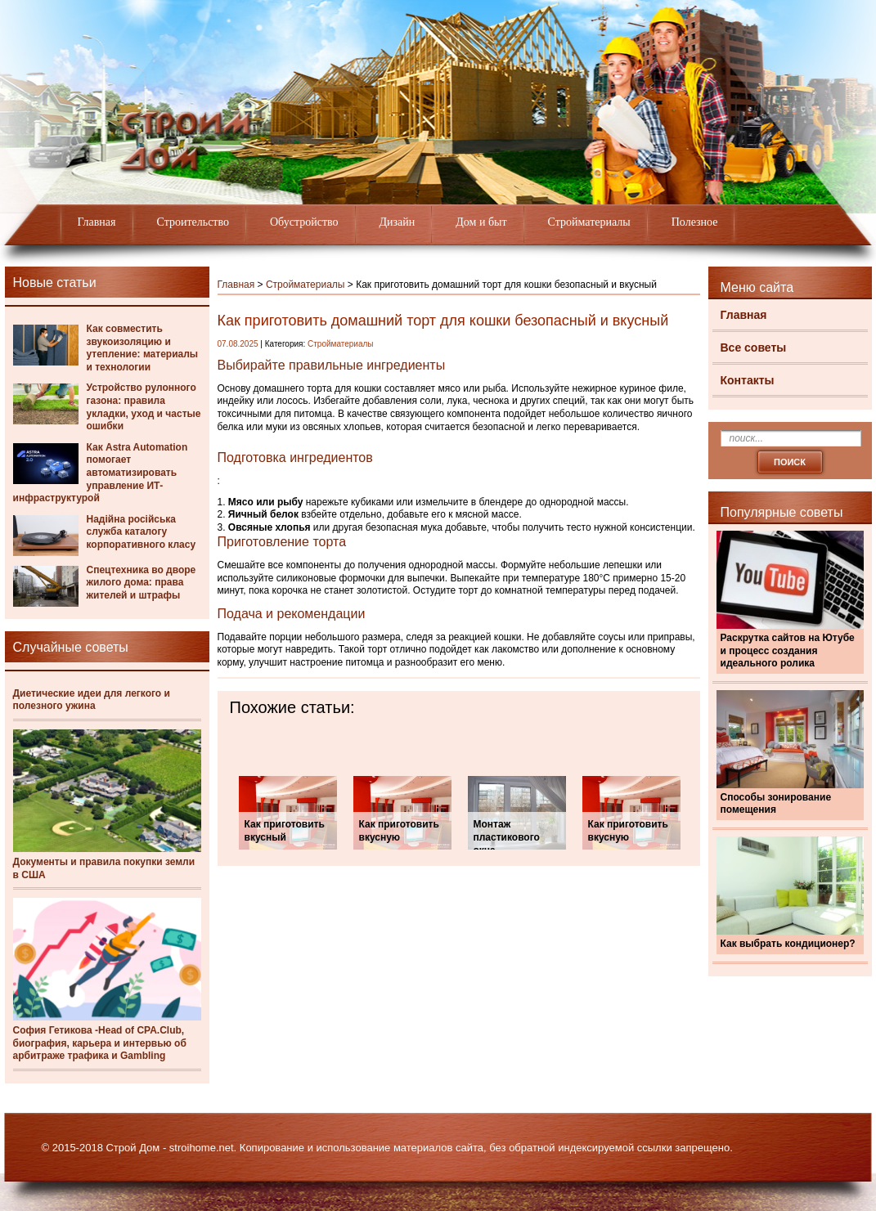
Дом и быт (481, 222)
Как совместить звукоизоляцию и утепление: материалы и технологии (143, 348)
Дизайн (398, 222)
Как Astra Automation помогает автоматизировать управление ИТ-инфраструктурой (100, 473)
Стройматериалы (589, 222)
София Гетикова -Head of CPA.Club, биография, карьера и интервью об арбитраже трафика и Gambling (99, 1043)
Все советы (754, 347)
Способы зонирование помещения (776, 804)
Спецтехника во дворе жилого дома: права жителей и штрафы (141, 582)
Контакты (748, 380)
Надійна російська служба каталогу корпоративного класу (141, 532)
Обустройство (304, 222)
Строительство (193, 222)
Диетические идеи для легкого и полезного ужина (91, 700)
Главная (97, 222)
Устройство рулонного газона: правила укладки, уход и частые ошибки (144, 407)
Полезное (695, 222)
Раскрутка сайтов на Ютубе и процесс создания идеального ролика (788, 650)
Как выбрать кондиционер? (788, 943)
